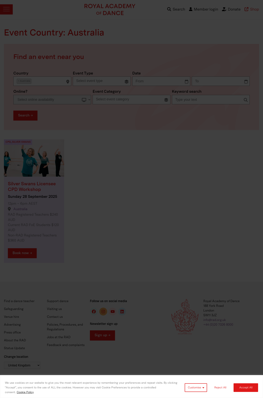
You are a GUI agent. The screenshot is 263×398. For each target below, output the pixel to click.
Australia (20, 209)
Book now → (22, 253)
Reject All (220, 387)
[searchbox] (33, 81)
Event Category (107, 92)
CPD (8, 142)
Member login (203, 9)
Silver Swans (21, 142)
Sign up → (102, 335)
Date (136, 73)
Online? (20, 92)
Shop (252, 9)
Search (176, 9)
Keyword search (187, 92)
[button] (25, 116)
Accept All (245, 387)
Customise (194, 387)
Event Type (83, 73)
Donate (231, 9)
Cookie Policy (25, 392)
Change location (16, 357)
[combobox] (42, 81)
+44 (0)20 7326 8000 (218, 324)
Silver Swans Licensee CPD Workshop (32, 187)
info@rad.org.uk (214, 320)
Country (20, 73)
